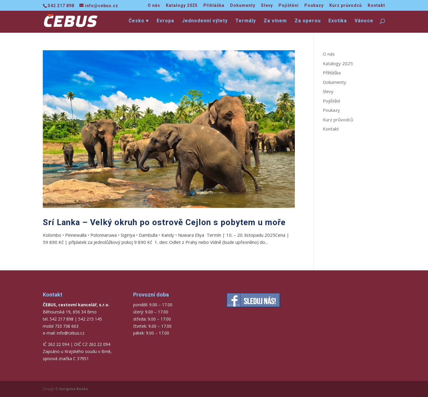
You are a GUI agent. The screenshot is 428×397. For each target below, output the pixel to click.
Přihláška (213, 5)
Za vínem (275, 21)
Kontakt (376, 5)
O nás (154, 5)
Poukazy (314, 5)
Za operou (308, 21)
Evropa (165, 21)
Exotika (337, 21)
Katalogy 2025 (182, 5)
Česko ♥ (139, 21)
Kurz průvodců (345, 5)
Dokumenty (242, 5)
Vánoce (364, 21)
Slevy (267, 5)
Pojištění (288, 5)
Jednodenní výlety (205, 21)
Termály (245, 21)
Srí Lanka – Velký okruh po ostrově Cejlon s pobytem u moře (164, 222)
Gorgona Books (73, 388)
